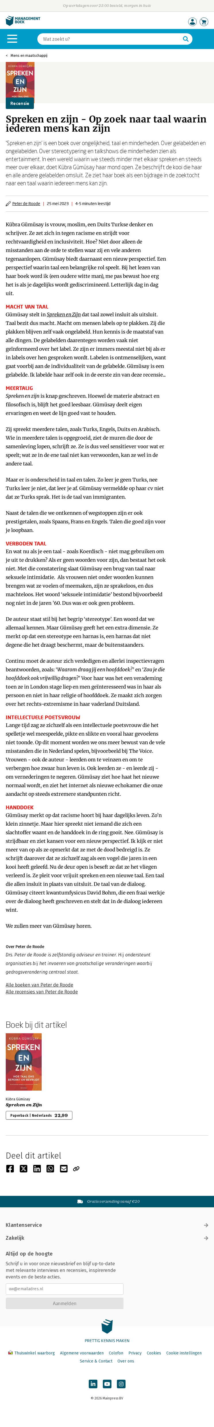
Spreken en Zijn (64, 314)
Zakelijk (107, 1238)
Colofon (116, 1353)
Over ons (125, 1361)
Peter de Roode (26, 203)
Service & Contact (96, 1361)
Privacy (135, 1353)
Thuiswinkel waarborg (32, 1353)
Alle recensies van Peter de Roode (42, 992)
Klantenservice (107, 1225)
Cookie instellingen (184, 1353)
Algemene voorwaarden (82, 1353)
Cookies (154, 1353)
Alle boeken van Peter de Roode (39, 985)
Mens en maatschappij (29, 55)
